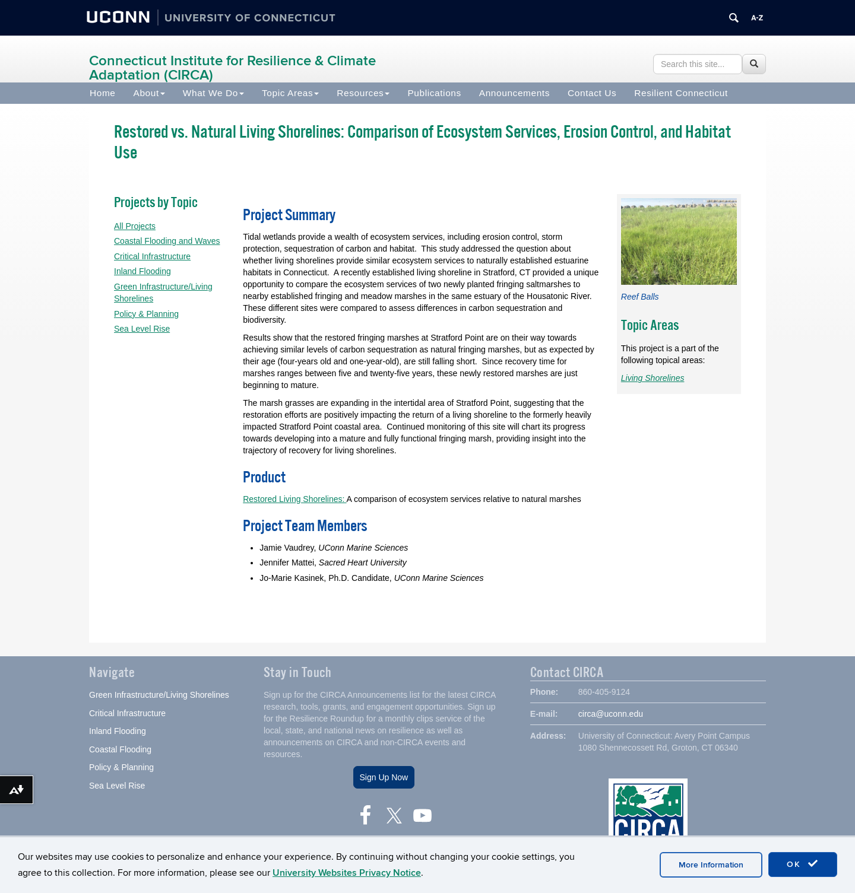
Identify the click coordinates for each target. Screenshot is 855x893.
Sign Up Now (384, 777)
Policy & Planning (146, 314)
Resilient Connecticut (681, 93)
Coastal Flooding (120, 749)
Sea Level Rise (142, 328)
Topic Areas (290, 93)
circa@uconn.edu (610, 714)
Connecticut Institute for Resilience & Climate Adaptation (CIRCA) (232, 68)
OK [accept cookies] (803, 864)
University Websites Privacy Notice (347, 873)
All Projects (135, 226)
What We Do (213, 93)
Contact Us (592, 93)
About (149, 93)
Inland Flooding (142, 271)
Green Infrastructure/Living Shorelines (159, 695)
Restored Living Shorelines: (294, 499)
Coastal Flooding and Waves (167, 241)
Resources (363, 93)
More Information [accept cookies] (711, 865)
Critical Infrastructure (152, 256)
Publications (434, 93)
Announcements (514, 93)
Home (103, 93)
